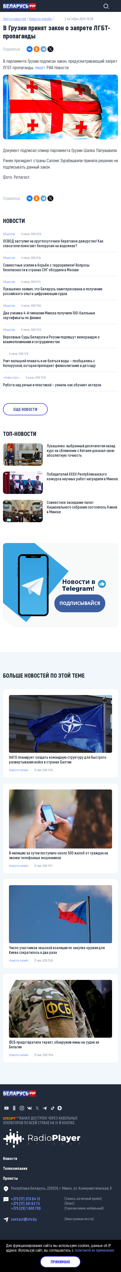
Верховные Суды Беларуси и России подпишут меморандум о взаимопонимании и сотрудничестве (51, 339)
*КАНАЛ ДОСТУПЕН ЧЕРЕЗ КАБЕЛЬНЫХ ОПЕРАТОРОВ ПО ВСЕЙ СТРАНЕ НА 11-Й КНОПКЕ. (40, 1120)
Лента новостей (14, 19)
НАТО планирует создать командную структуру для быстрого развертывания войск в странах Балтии (57, 759)
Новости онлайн (40, 19)
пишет (40, 67)
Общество (9, 234)
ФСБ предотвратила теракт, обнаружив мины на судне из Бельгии (54, 1044)
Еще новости (25, 409)
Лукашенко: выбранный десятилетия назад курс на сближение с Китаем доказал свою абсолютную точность (81, 450)
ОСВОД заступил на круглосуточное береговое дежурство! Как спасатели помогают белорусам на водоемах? (53, 243)
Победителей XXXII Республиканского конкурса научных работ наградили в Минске (82, 476)
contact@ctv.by (64, 1219)
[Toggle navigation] (113, 6)
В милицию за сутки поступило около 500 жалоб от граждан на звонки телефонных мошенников (58, 855)
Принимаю (60, 1261)
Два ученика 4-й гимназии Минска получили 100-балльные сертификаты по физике (49, 315)
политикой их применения (94, 1250)
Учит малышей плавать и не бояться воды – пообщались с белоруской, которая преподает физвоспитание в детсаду (49, 363)
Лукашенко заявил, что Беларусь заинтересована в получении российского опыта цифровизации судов (52, 291)
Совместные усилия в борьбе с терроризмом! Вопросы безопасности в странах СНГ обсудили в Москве (46, 267)
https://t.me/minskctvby (21, 546)
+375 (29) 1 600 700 (64, 1208)
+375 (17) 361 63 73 (64, 1203)
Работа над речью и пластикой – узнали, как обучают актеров (52, 384)
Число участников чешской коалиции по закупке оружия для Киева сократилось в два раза (57, 950)
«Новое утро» (11, 377)
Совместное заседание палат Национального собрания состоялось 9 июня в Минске (82, 507)
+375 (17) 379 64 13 (64, 1198)
